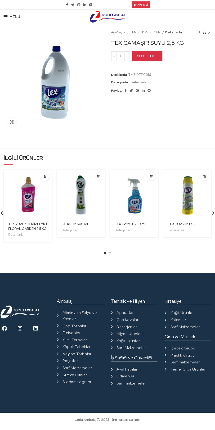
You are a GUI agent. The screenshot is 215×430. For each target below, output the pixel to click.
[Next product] (209, 32)
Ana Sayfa (118, 32)
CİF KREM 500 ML (75, 224)
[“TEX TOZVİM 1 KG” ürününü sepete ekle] (205, 176)
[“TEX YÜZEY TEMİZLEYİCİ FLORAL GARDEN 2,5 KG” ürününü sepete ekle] (45, 176)
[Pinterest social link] (79, 5)
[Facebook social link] (67, 5)
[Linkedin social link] (85, 5)
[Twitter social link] (73, 5)
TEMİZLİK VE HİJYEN (145, 32)
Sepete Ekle (147, 56)
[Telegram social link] (91, 5)
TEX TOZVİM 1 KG (181, 224)
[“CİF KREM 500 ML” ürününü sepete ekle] (98, 176)
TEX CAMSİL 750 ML (130, 224)
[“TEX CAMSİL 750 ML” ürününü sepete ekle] (152, 176)
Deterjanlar (174, 32)
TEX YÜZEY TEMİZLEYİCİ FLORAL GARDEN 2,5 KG (27, 226)
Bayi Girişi (141, 4)
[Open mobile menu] (11, 17)
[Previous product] (199, 32)
